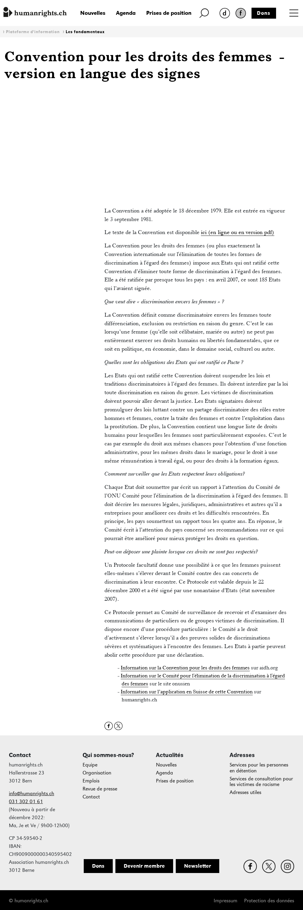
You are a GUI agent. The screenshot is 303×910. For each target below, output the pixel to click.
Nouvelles (92, 12)
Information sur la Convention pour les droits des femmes (185, 667)
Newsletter (197, 866)
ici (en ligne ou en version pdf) (237, 232)
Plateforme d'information (33, 31)
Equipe (90, 765)
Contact (91, 797)
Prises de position (168, 12)
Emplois (91, 781)
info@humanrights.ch (31, 793)
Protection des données (269, 901)
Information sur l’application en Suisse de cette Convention (187, 691)
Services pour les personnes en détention (259, 768)
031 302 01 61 (26, 801)
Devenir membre (144, 866)
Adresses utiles (245, 792)
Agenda (126, 12)
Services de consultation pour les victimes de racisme (261, 782)
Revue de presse (100, 789)
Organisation (97, 773)
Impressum (225, 901)
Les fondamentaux (85, 31)
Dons (263, 13)
